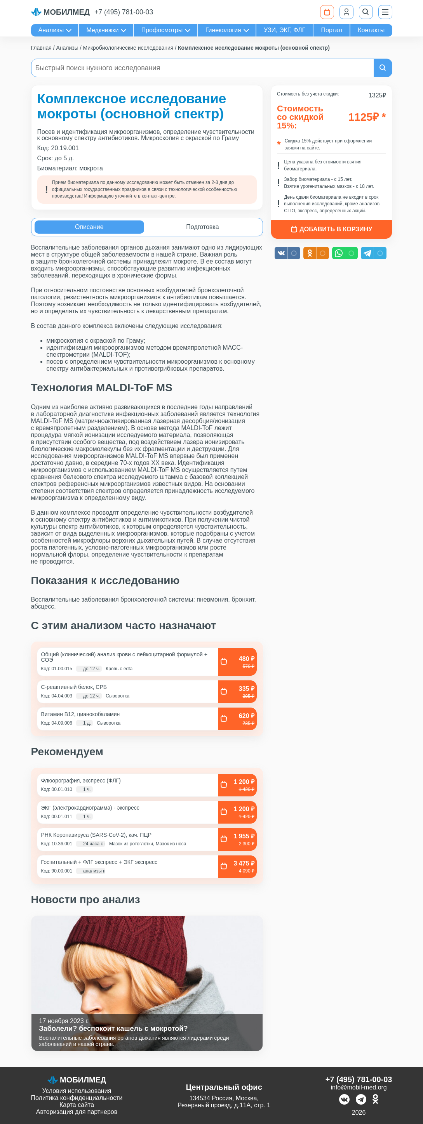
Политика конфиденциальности (77, 1098)
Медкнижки (103, 30)
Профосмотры (162, 30)
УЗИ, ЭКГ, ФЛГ (284, 30)
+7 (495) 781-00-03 (123, 12)
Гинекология (223, 30)
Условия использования (76, 1091)
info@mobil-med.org (358, 1087)
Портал (331, 30)
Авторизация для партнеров (76, 1111)
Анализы (51, 30)
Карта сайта (76, 1104)
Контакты (371, 30)
